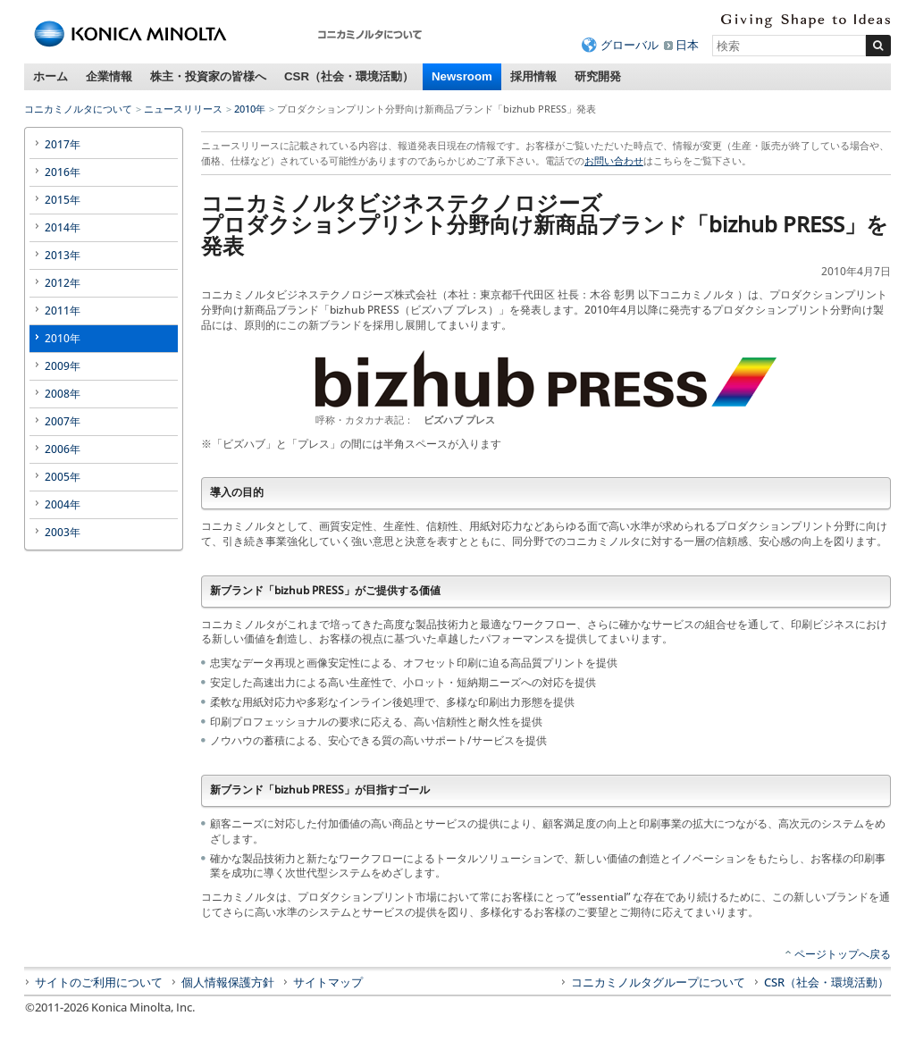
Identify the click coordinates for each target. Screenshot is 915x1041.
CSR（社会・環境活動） (349, 76)
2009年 (62, 366)
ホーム (50, 76)
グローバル (629, 45)
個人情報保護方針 (227, 982)
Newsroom (462, 76)
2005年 (62, 476)
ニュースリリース (183, 108)
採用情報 (533, 76)
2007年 (62, 421)
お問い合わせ (613, 160)
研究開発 (598, 76)
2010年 (249, 108)
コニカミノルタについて (78, 108)
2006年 (62, 449)
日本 (687, 45)
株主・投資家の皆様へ (208, 76)
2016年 (62, 172)
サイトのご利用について (99, 982)
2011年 (62, 310)
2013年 (62, 255)
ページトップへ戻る (842, 953)
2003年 (62, 532)
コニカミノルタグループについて (658, 982)
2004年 (62, 504)
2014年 (62, 227)
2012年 (62, 282)
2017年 (62, 144)
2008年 (62, 393)
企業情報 (109, 76)
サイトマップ (328, 982)
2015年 (62, 199)
